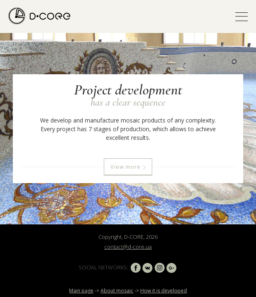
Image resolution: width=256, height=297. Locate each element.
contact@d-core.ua (128, 246)
